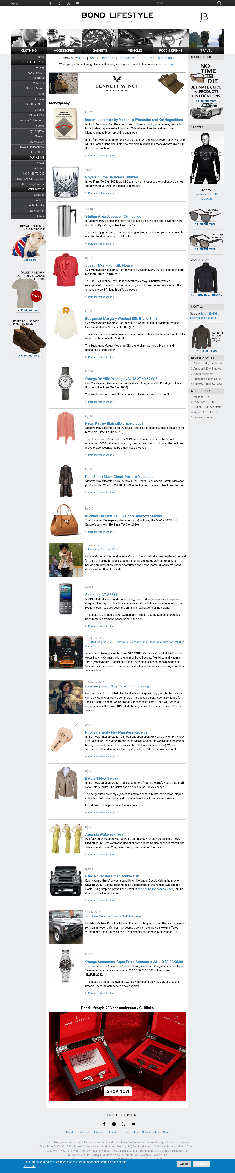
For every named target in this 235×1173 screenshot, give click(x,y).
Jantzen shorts (202, 417)
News (40, 163)
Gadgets (38, 78)
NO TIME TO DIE (33, 173)
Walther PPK (201, 397)
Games (39, 136)
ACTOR (93, 58)
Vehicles (38, 83)
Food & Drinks (35, 88)
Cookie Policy (150, 1132)
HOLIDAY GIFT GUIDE (30, 179)
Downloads (37, 141)
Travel (40, 94)
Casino (39, 99)
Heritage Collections (31, 120)
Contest (39, 195)
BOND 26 (148, 58)
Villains (39, 109)
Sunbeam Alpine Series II (209, 379)
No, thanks (201, 1164)
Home (15, 3)
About (69, 1132)
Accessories (36, 72)
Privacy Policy (129, 1132)
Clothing (39, 67)
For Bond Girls (35, 104)
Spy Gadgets (36, 131)
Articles (39, 168)
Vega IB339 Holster (205, 412)
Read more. (169, 64)
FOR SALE (37, 152)
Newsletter (37, 210)
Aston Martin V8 (203, 373)
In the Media (36, 205)
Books (40, 125)
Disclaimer (83, 1132)
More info (30, 1166)
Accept (184, 1164)
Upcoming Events (33, 184)
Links (40, 216)
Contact (39, 200)
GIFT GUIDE (165, 58)
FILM (82, 58)
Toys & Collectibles (32, 147)
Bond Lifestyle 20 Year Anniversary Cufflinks (117, 1008)
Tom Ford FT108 (203, 402)
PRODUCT (108, 58)
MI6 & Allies (36, 115)
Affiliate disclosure (105, 1132)
